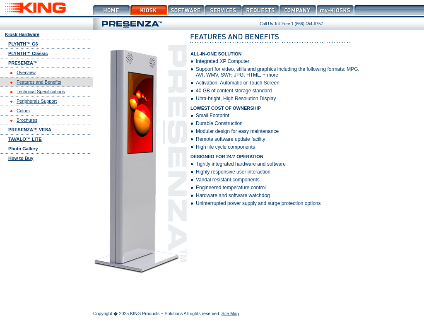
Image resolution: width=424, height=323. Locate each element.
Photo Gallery (23, 148)
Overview (26, 72)
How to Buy (21, 158)
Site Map (230, 313)
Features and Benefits (39, 82)
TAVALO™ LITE (25, 139)
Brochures (27, 120)
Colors (23, 110)
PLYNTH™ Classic (28, 53)
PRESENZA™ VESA (29, 129)
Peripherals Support (37, 101)
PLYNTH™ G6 (23, 43)
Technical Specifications (41, 91)
